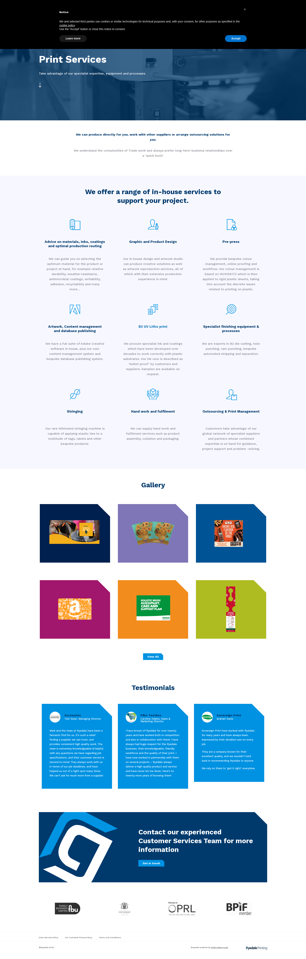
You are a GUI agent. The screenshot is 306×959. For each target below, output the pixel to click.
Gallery (161, 15)
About (177, 15)
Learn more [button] (73, 948)
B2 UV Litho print (153, 327)
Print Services (106, 15)
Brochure (208, 15)
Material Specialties (136, 15)
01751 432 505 (48, 4)
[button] (245, 919)
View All (153, 656)
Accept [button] (235, 948)
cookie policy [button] (67, 935)
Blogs (191, 15)
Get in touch (254, 15)
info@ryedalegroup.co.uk (81, 4)
